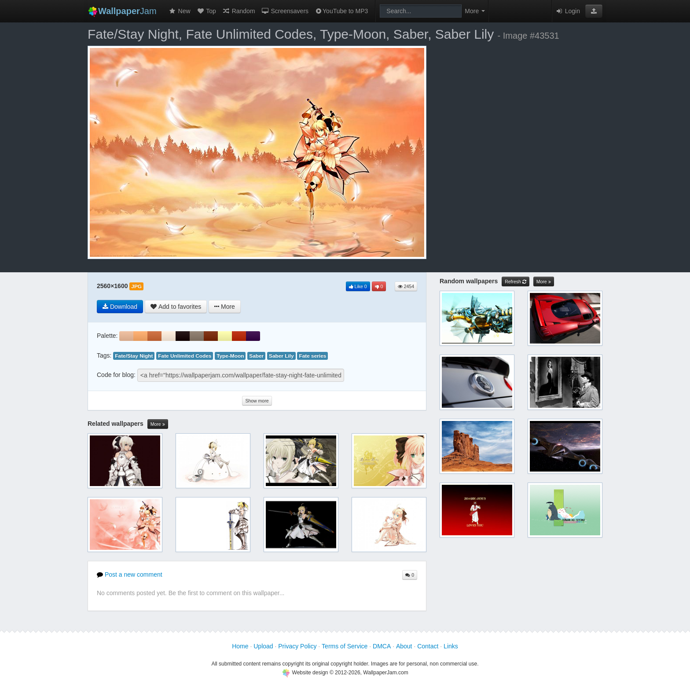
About (404, 646)
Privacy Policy (297, 646)
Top (206, 11)
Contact (427, 646)
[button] (593, 11)
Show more (256, 400)
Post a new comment (129, 574)
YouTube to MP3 (341, 11)
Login (567, 11)
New (180, 11)
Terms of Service (344, 646)
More (157, 424)
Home (240, 646)
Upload (263, 646)
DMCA (382, 646)
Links (451, 646)
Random (238, 11)
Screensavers (284, 11)
